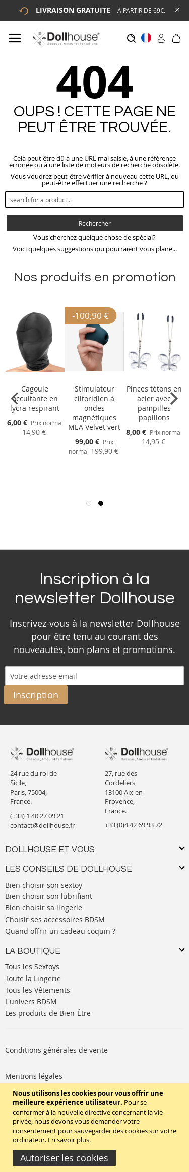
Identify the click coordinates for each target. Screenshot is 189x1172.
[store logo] (66, 38)
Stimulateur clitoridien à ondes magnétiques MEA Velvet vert (94, 408)
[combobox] (94, 199)
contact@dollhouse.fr (42, 825)
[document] (96, 1127)
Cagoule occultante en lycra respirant (34, 398)
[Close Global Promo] (176, 9)
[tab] (94, 850)
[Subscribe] (36, 694)
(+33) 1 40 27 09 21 (37, 815)
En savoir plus (68, 1139)
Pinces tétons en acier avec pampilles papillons (154, 403)
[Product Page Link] (35, 376)
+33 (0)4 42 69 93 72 (133, 824)
